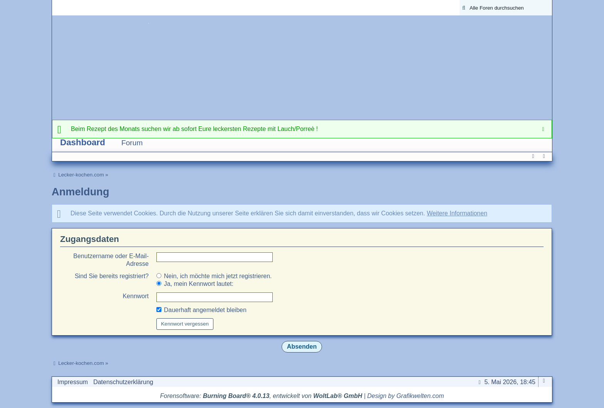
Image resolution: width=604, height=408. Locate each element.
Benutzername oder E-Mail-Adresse (111, 260)
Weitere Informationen (457, 213)
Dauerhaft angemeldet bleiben (201, 310)
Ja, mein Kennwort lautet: (194, 283)
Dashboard (82, 142)
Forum (132, 143)
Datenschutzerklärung (123, 382)
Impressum (72, 382)
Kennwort (135, 296)
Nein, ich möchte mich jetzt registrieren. (214, 276)
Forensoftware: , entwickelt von (261, 396)
